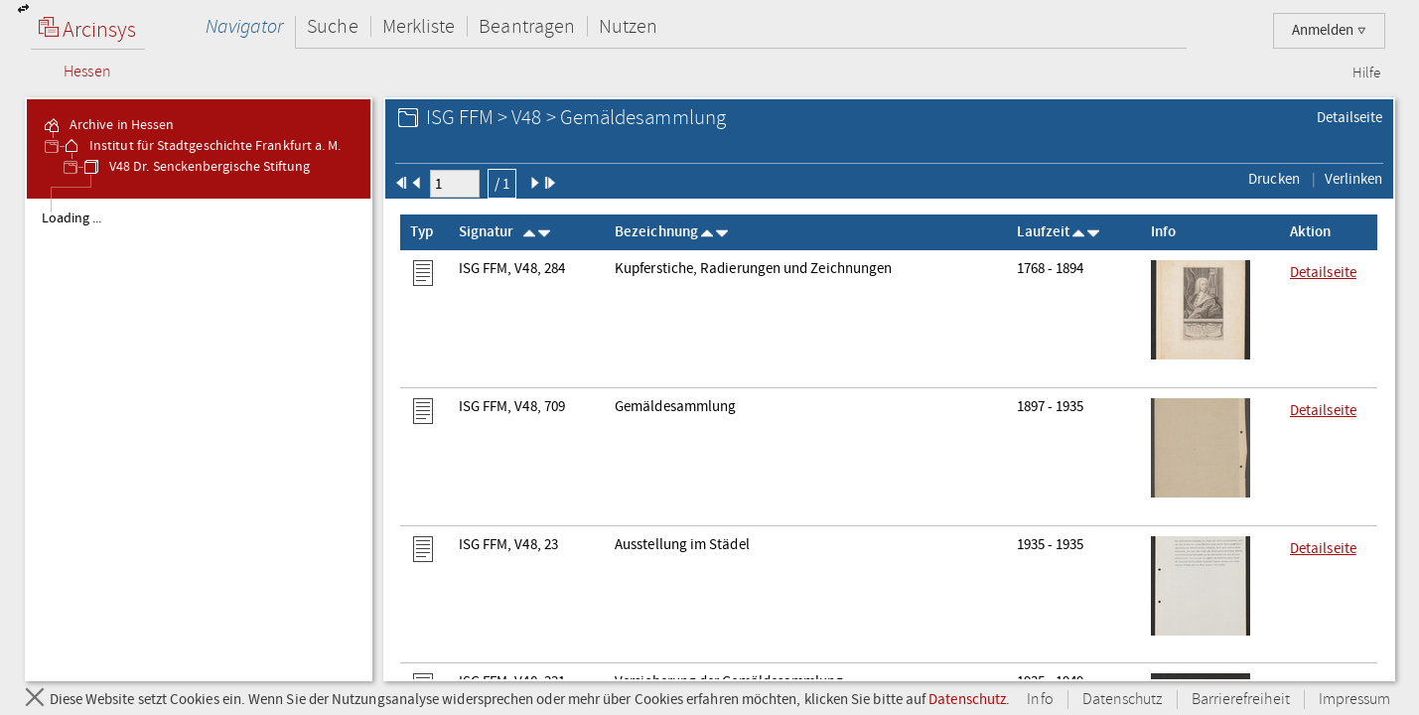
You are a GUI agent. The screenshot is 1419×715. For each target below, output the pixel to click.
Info (1040, 699)
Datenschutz (967, 699)
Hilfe (1366, 73)
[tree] (199, 439)
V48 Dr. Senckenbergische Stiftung (196, 167)
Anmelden (1329, 30)
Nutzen (628, 26)
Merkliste (419, 26)
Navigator (245, 26)
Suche (332, 26)
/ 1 (502, 184)
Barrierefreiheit (1241, 699)
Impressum (1355, 699)
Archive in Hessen (108, 125)
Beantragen (527, 26)
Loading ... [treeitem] (72, 218)
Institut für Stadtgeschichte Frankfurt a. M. (201, 146)
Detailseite (1350, 117)
